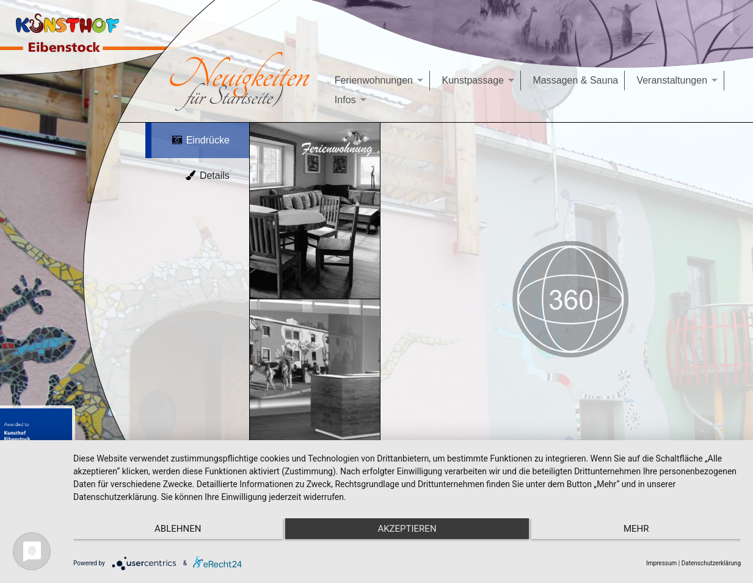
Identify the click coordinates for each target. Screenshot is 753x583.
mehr (641, 528)
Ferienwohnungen (374, 80)
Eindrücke (200, 140)
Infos (345, 100)
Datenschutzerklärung (711, 563)
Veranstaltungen (671, 80)
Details (207, 175)
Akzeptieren (406, 528)
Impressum (661, 563)
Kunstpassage (473, 80)
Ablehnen (173, 528)
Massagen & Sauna (576, 80)
